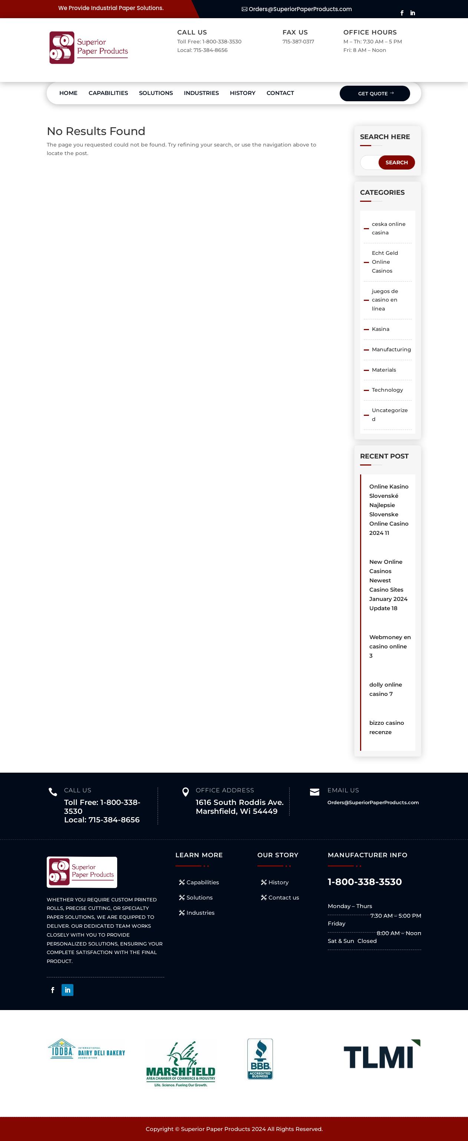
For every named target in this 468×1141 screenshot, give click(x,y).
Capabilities (108, 92)
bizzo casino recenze (386, 727)
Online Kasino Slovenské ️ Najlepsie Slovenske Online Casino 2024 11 (389, 509)
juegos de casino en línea (385, 300)
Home (68, 92)
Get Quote (373, 93)
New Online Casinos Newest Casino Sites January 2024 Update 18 (388, 585)
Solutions (156, 92)
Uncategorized (390, 414)
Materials (384, 369)
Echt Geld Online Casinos (385, 262)
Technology (387, 390)
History (243, 92)
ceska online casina (389, 228)
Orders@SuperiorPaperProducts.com (300, 9)
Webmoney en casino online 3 (390, 646)
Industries (201, 92)
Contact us (283, 897)
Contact (280, 92)
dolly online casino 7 (385, 689)
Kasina (380, 329)
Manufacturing (391, 349)
